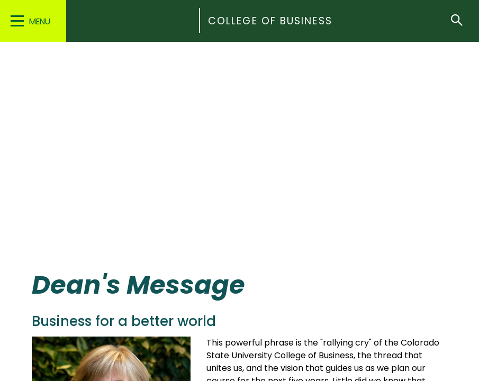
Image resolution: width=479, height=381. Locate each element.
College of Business (270, 21)
